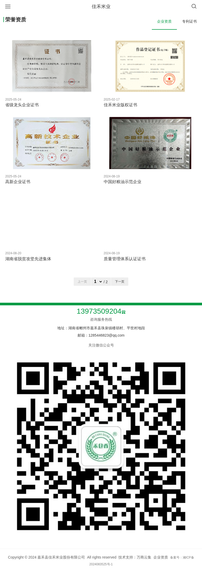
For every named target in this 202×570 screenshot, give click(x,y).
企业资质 (164, 21)
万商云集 (144, 557)
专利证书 (189, 21)
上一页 (82, 281)
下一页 (119, 281)
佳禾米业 (101, 6)
